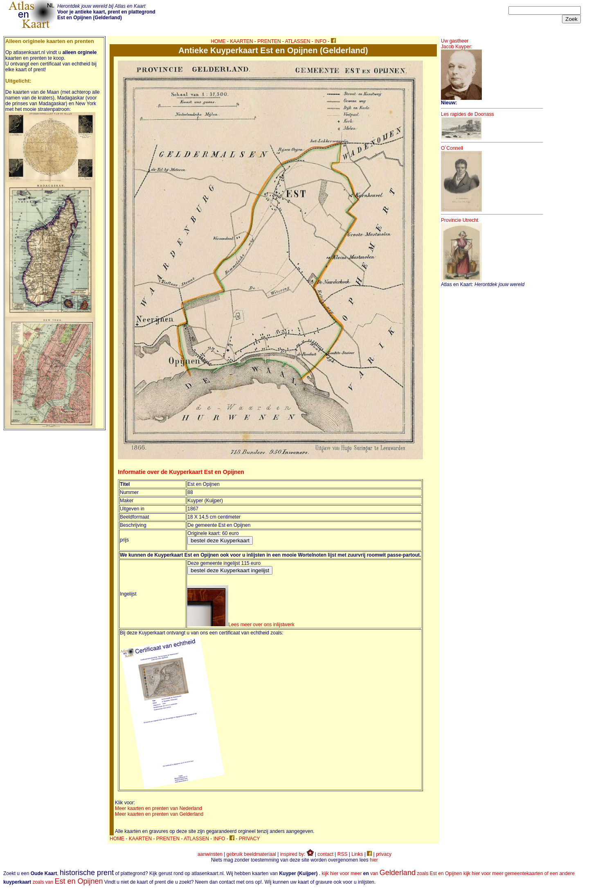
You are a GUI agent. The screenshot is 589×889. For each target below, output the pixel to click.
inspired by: (297, 854)
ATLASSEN (297, 41)
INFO (320, 41)
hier (374, 860)
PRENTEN (269, 41)
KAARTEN (241, 41)
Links (357, 854)
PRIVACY (249, 839)
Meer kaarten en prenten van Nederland (158, 808)
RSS (342, 854)
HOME (218, 41)
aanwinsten (210, 854)
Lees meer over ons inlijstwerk (240, 624)
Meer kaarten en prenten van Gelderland (159, 814)
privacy (383, 854)
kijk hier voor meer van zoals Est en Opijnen (391, 873)
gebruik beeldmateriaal (251, 854)
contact (325, 854)
